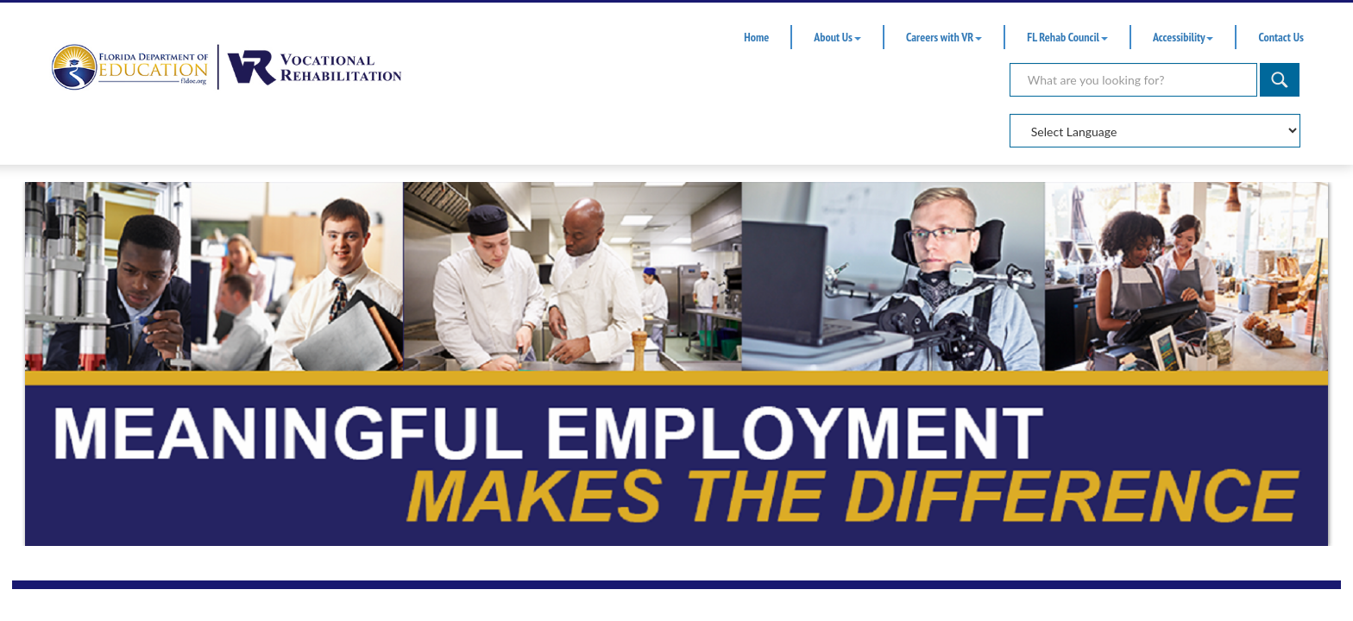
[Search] (1133, 80)
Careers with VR (944, 37)
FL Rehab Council (1067, 37)
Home (756, 37)
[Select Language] (1155, 130)
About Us (837, 37)
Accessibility (1183, 37)
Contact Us (1280, 37)
